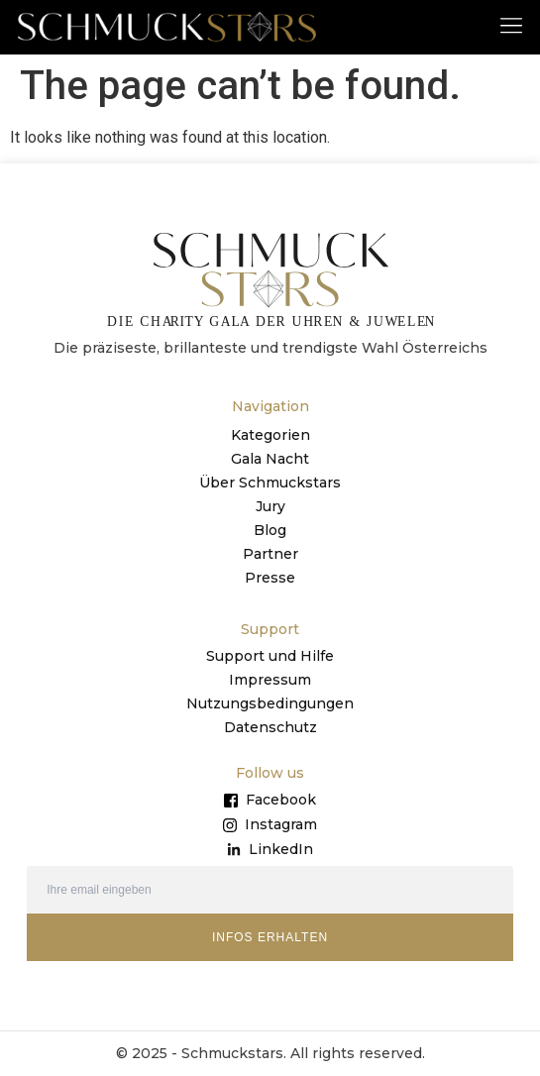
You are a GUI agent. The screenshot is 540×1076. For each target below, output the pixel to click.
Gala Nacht (270, 459)
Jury (270, 506)
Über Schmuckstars (270, 482)
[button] (511, 24)
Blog (270, 530)
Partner (270, 554)
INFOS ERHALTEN (270, 937)
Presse (270, 578)
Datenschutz (270, 727)
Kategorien (270, 435)
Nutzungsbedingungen (270, 703)
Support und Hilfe (270, 656)
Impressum (270, 680)
